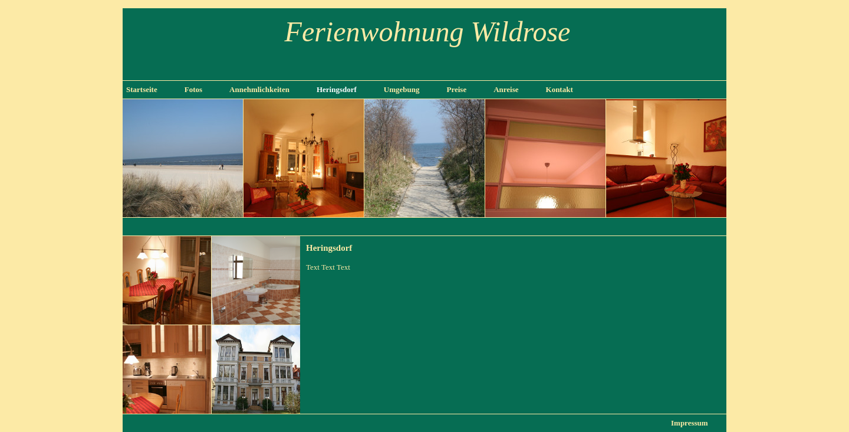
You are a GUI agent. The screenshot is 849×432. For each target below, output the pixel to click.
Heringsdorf (337, 89)
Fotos (193, 89)
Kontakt (559, 89)
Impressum (689, 422)
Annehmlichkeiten (259, 89)
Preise (456, 89)
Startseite (141, 89)
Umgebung (402, 89)
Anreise (505, 89)
